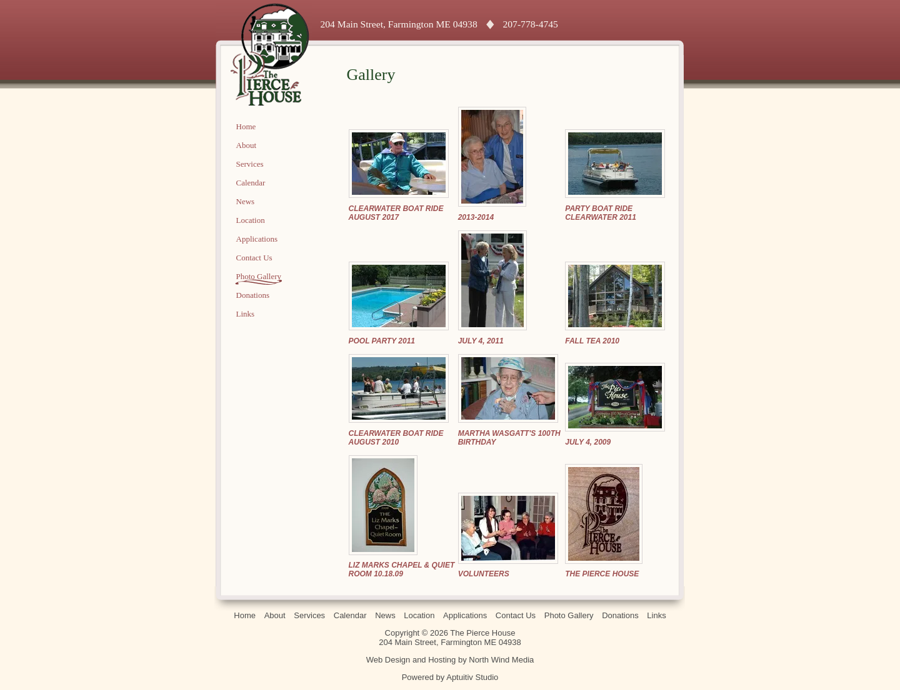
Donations (252, 295)
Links (245, 313)
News (245, 201)
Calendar (251, 182)
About (246, 145)
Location (250, 220)
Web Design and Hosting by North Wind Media (450, 659)
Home (246, 126)
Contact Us (254, 257)
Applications (257, 239)
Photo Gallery (259, 276)
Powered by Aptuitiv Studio (450, 677)
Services (250, 164)
